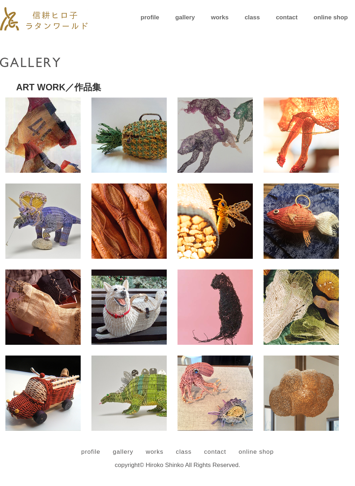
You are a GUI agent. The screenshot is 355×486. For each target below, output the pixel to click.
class (252, 17)
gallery (185, 17)
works (219, 17)
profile (150, 17)
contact (286, 17)
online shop (331, 17)
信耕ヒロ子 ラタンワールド (44, 18)
